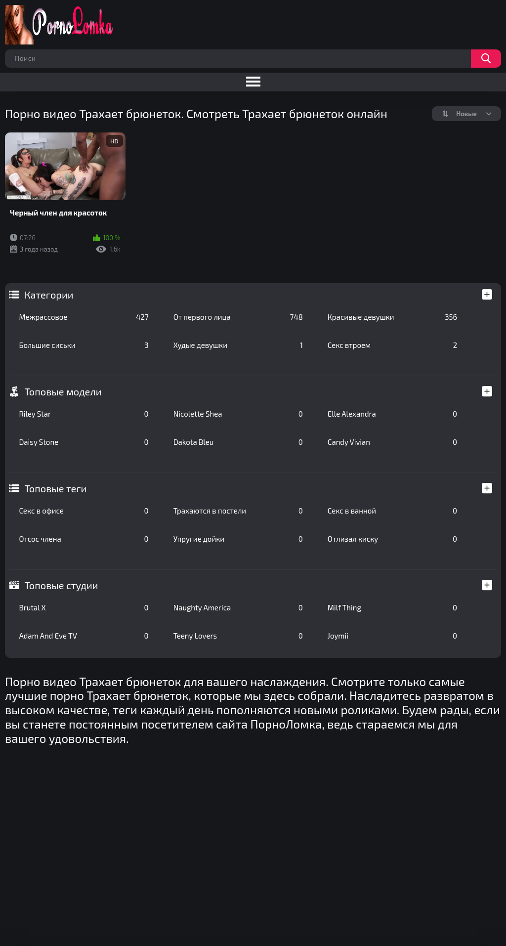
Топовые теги (55, 488)
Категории (48, 295)
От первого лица (238, 316)
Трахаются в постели (238, 510)
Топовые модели (62, 391)
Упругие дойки (238, 538)
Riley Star (83, 413)
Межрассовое (83, 316)
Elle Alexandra (392, 413)
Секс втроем (392, 345)
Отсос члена (83, 538)
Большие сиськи (83, 345)
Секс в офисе (83, 510)
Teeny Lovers (238, 635)
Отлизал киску (392, 538)
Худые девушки (238, 345)
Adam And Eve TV (83, 635)
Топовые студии (61, 585)
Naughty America (238, 607)
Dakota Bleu (238, 441)
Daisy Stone (83, 441)
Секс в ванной (392, 510)
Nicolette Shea (238, 413)
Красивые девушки (392, 316)
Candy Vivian (392, 441)
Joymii (392, 635)
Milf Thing (392, 607)
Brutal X (83, 607)
